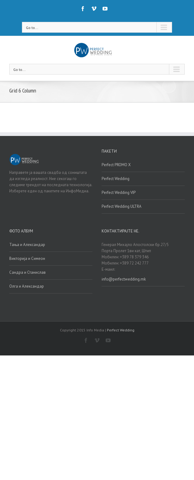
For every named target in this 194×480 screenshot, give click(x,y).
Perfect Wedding (115, 178)
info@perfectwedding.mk (124, 279)
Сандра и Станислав (27, 272)
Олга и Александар (26, 286)
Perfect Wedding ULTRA (121, 206)
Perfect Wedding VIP (119, 192)
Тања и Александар (27, 244)
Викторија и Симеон (27, 258)
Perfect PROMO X (116, 164)
